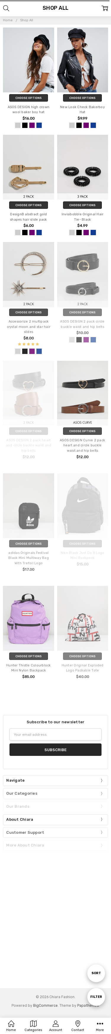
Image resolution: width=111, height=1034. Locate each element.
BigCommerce (45, 1005)
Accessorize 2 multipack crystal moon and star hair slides (29, 327)
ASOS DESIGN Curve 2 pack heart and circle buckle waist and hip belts (82, 445)
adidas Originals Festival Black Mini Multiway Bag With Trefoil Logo (28, 558)
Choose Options (28, 98)
